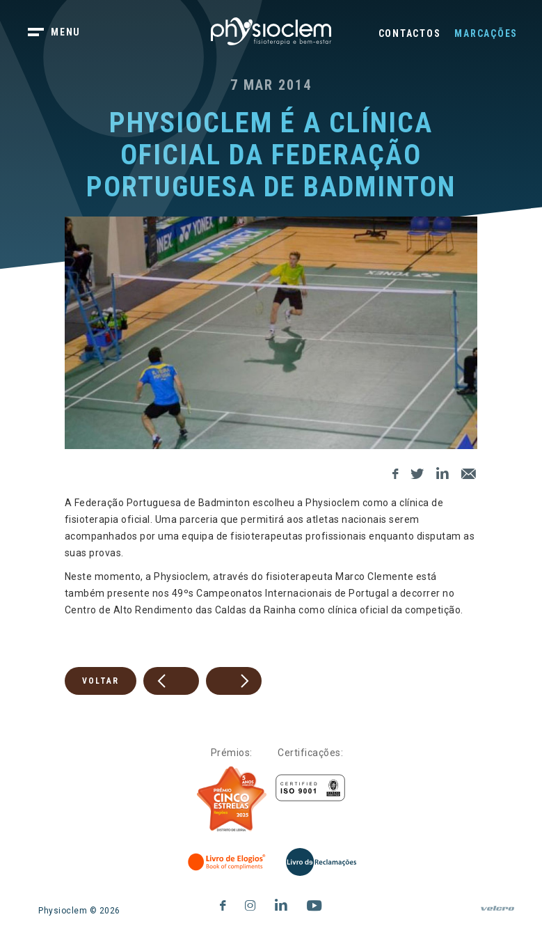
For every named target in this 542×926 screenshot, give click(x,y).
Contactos (409, 33)
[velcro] (497, 914)
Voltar (100, 681)
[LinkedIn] (443, 471)
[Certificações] (310, 787)
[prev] (171, 681)
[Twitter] (417, 471)
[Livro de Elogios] (227, 862)
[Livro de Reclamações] (321, 862)
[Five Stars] (231, 799)
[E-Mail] (469, 471)
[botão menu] (62, 33)
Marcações (486, 33)
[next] (234, 681)
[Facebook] (395, 471)
